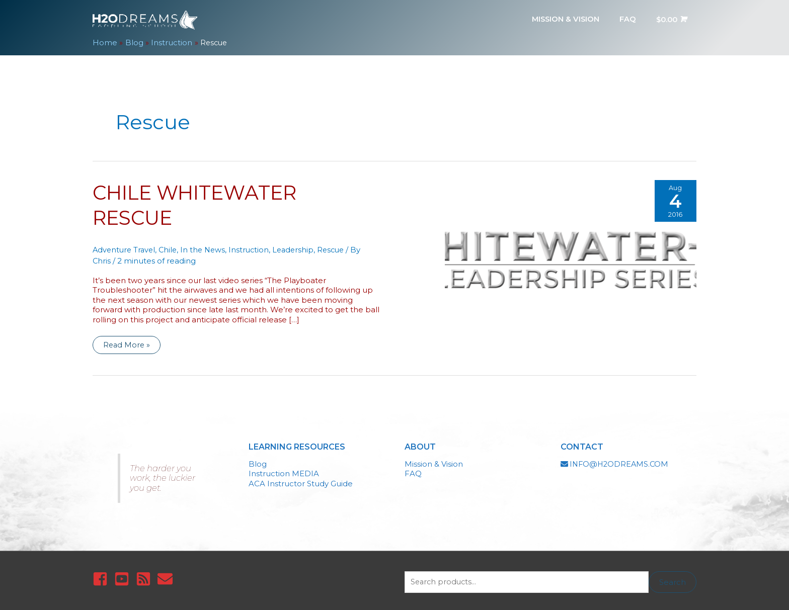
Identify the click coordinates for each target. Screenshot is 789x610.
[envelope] (167, 575)
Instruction (254, 246)
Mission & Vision (434, 460)
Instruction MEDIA (284, 470)
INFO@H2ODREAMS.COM (620, 460)
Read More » (127, 343)
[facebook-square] (102, 575)
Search (672, 578)
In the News (207, 246)
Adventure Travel (125, 246)
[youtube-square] (124, 575)
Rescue (339, 246)
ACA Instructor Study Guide (301, 480)
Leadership (300, 246)
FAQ (413, 470)
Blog (258, 460)
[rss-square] (145, 575)
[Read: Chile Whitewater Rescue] (570, 251)
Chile (171, 246)
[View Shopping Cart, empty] (670, 19)
